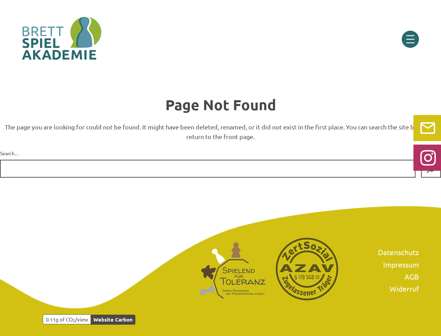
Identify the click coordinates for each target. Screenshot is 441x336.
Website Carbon (113, 319)
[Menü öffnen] (410, 39)
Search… (9, 153)
